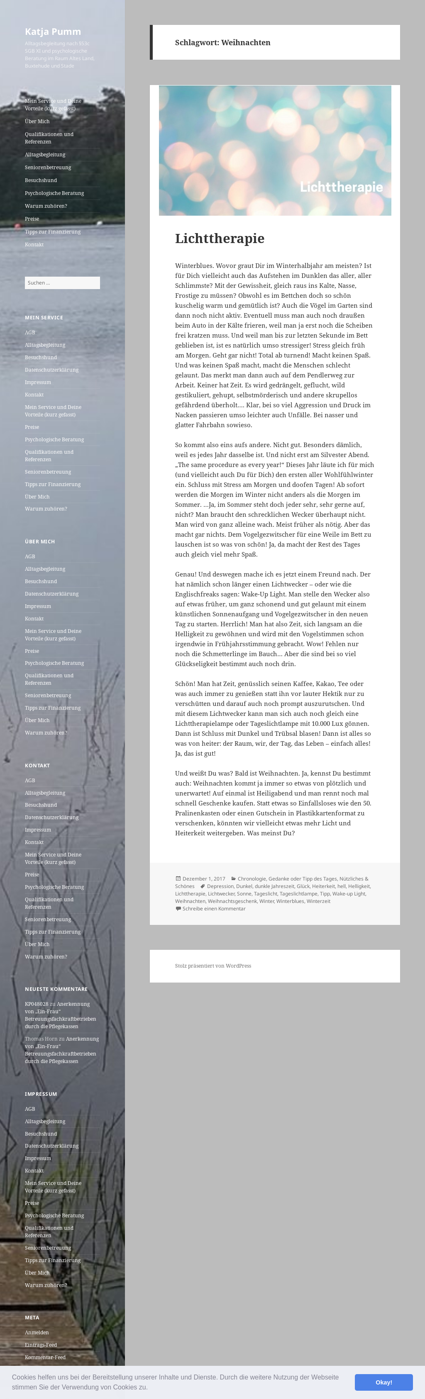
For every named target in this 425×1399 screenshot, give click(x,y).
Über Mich (37, 121)
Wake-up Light (348, 893)
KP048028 (37, 1003)
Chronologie (252, 878)
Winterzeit (318, 901)
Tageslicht (265, 893)
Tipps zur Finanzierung (53, 231)
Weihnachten (190, 901)
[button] (151, 1388)
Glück (303, 886)
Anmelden (37, 1332)
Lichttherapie (220, 238)
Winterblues (290, 901)
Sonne (244, 893)
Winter (266, 901)
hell (341, 886)
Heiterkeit (323, 886)
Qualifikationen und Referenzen (49, 138)
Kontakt (34, 244)
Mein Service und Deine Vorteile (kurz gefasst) (53, 104)
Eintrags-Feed (41, 1344)
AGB (30, 332)
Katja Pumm (53, 31)
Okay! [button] (384, 1382)
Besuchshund (41, 180)
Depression (220, 886)
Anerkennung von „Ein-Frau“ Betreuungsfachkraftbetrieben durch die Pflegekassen (60, 1015)
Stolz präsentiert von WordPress (213, 965)
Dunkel (244, 886)
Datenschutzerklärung (51, 369)
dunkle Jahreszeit (274, 886)
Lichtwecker (221, 893)
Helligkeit (359, 886)
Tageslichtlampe (299, 893)
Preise (32, 218)
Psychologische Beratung (54, 193)
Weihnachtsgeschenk (232, 901)
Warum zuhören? (46, 205)
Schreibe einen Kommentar (214, 908)
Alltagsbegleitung (45, 154)
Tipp (325, 893)
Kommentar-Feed (45, 1357)
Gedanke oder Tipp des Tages (303, 878)
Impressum (38, 382)
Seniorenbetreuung (48, 167)
